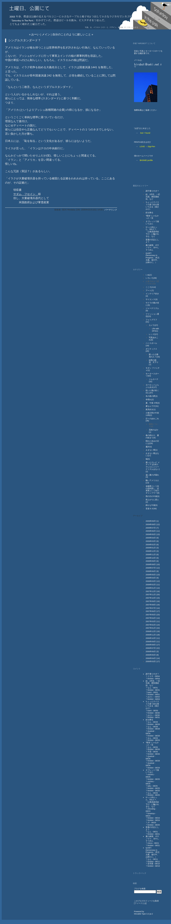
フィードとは (140, 903)
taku (149, 786)
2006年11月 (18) (153, 635)
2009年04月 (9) (152, 538)
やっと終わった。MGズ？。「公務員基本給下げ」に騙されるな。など (152, 231)
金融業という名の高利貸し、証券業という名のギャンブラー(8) (152, 489)
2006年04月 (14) (153, 658)
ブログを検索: (140, 889)
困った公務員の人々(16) (154, 355)
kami (150, 692)
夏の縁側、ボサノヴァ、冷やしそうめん (152, 247)
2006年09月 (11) (153, 641)
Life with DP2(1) (155, 330)
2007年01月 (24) (153, 628)
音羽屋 (150, 864)
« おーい (34, 34)
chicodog (151, 809)
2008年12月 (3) (152, 551)
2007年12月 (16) (153, 591)
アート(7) (150, 290)
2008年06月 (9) (152, 571)
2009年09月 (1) (152, 521)
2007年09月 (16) (153, 601)
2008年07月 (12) (153, 568)
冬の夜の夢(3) (151, 396)
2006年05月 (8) (152, 655)
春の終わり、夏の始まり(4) (152, 436)
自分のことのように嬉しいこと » (72, 34)
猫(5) (148, 459)
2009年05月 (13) (153, 534)
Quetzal (151, 731)
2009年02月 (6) (152, 545)
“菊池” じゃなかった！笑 (152, 217)
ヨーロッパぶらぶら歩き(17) (152, 386)
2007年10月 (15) (153, 598)
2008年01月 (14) (153, 588)
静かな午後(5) (151, 505)
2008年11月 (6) (152, 554)
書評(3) (149, 447)
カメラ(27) (153, 325)
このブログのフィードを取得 (146, 901)
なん (149, 688)
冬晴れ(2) (150, 399)
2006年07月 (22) (153, 648)
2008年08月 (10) (153, 564)
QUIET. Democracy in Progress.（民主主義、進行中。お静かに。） (153, 257)
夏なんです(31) (152, 406)
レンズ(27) (153, 334)
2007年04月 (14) (153, 618)
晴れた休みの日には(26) (152, 442)
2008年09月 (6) (152, 561)
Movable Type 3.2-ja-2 (143, 914)
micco (150, 843)
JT (149, 823)
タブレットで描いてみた (152, 222)
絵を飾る (149, 213)
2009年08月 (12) (153, 524)
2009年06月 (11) (153, 531)
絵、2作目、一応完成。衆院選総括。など (153, 196)
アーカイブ (137, 516)
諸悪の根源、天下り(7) (153, 362)
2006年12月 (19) (153, 631)
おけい (150, 697)
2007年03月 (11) (153, 621)
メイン (46, 34)
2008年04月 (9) (152, 578)
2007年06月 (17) (153, 611)
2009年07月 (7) (152, 528)
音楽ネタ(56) (151, 509)
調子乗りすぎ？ (152, 191)
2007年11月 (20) (153, 594)
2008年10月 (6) (152, 558)
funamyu (151, 813)
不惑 (149, 752)
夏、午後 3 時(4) (153, 403)
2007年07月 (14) (153, 608)
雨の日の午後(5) (152, 496)
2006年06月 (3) (152, 651)
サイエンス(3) (151, 299)
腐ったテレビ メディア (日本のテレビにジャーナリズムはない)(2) (153, 467)
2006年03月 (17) (153, 661)
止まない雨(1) (151, 450)
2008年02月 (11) (153, 585)
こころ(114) (151, 287)
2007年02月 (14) (153, 625)
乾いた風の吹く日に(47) (152, 391)
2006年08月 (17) (153, 645)
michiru (151, 774)
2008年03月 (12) (153, 581)
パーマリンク (110, 210)
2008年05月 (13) (153, 575)
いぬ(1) (149, 275)
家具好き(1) (151, 409)
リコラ (150, 676)
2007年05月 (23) (153, 615)
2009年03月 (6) (152, 541)
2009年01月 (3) (152, 548)
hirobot (150, 679)
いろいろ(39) (151, 278)
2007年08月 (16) (153, 605)
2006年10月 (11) (153, 638)
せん (149, 738)
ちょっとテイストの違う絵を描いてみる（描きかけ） (152, 205)
